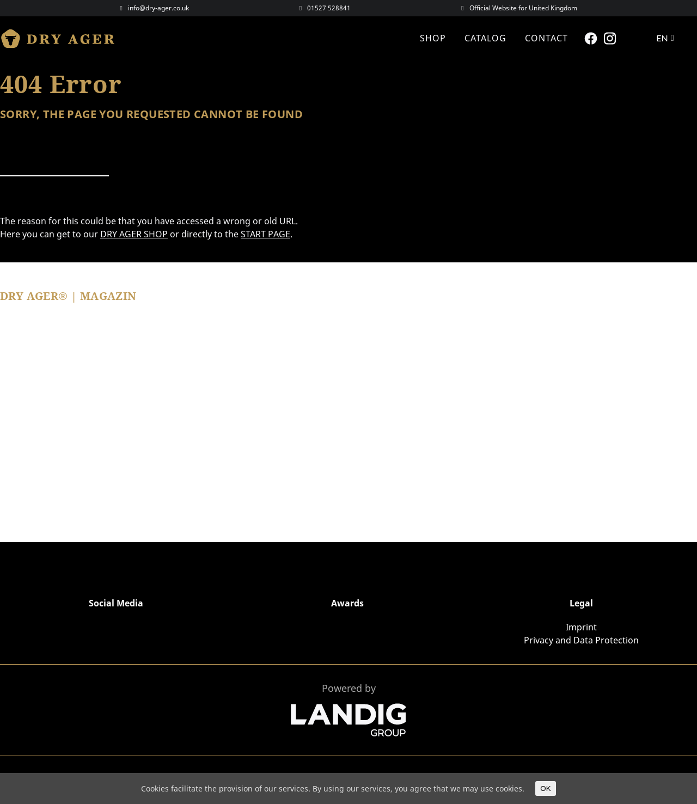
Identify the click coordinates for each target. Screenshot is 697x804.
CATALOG (485, 38)
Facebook (592, 38)
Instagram (611, 38)
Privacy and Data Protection (581, 640)
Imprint (581, 627)
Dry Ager (62, 38)
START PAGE (265, 234)
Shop (433, 38)
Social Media (116, 603)
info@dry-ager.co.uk (158, 8)
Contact (546, 38)
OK (545, 788)
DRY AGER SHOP (134, 234)
